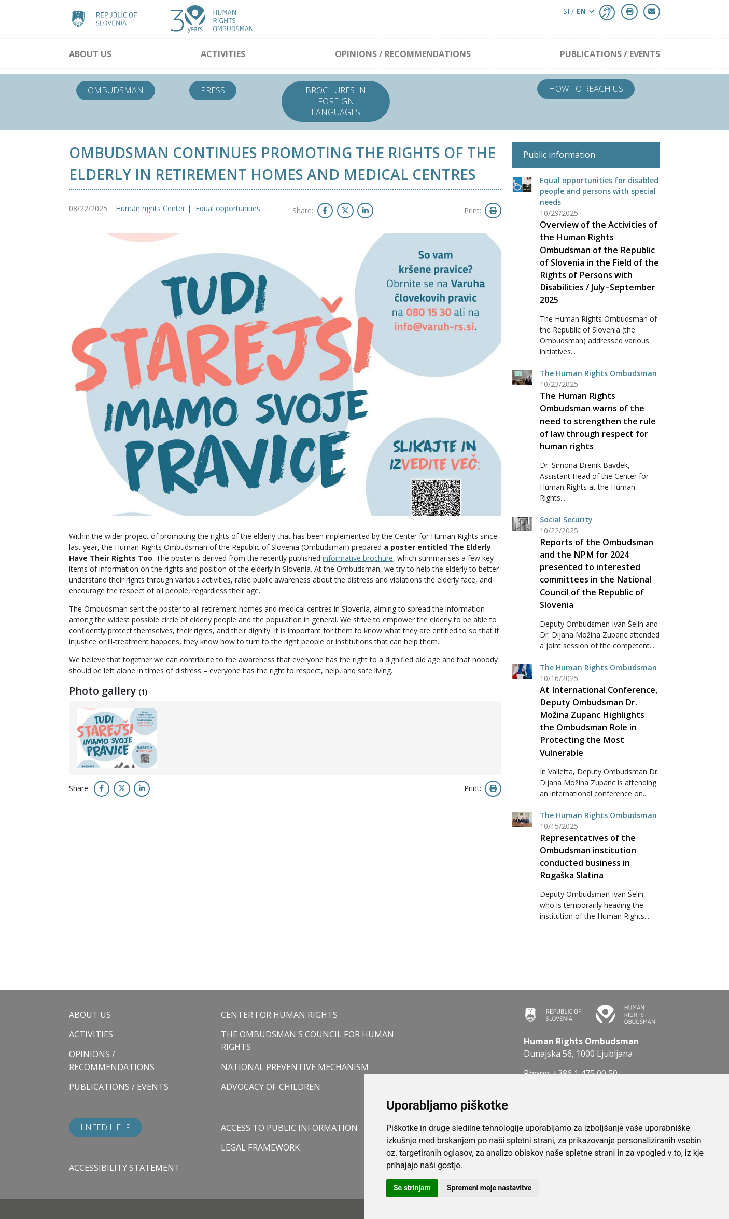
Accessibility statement (124, 1167)
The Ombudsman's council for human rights (307, 1040)
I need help (105, 1127)
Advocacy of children (270, 1086)
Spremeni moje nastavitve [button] (489, 1188)
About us (90, 54)
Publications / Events (610, 54)
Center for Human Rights (279, 1014)
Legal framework (260, 1147)
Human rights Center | (155, 208)
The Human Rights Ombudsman (598, 373)
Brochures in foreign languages (335, 101)
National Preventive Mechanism (295, 1067)
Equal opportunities (227, 208)
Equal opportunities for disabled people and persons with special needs (599, 191)
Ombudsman (116, 90)
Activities (223, 54)
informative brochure (358, 558)
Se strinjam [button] (412, 1188)
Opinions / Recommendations (403, 54)
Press (213, 90)
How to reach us (586, 88)
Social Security (566, 519)
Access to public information (289, 1127)
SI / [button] (574, 11)
